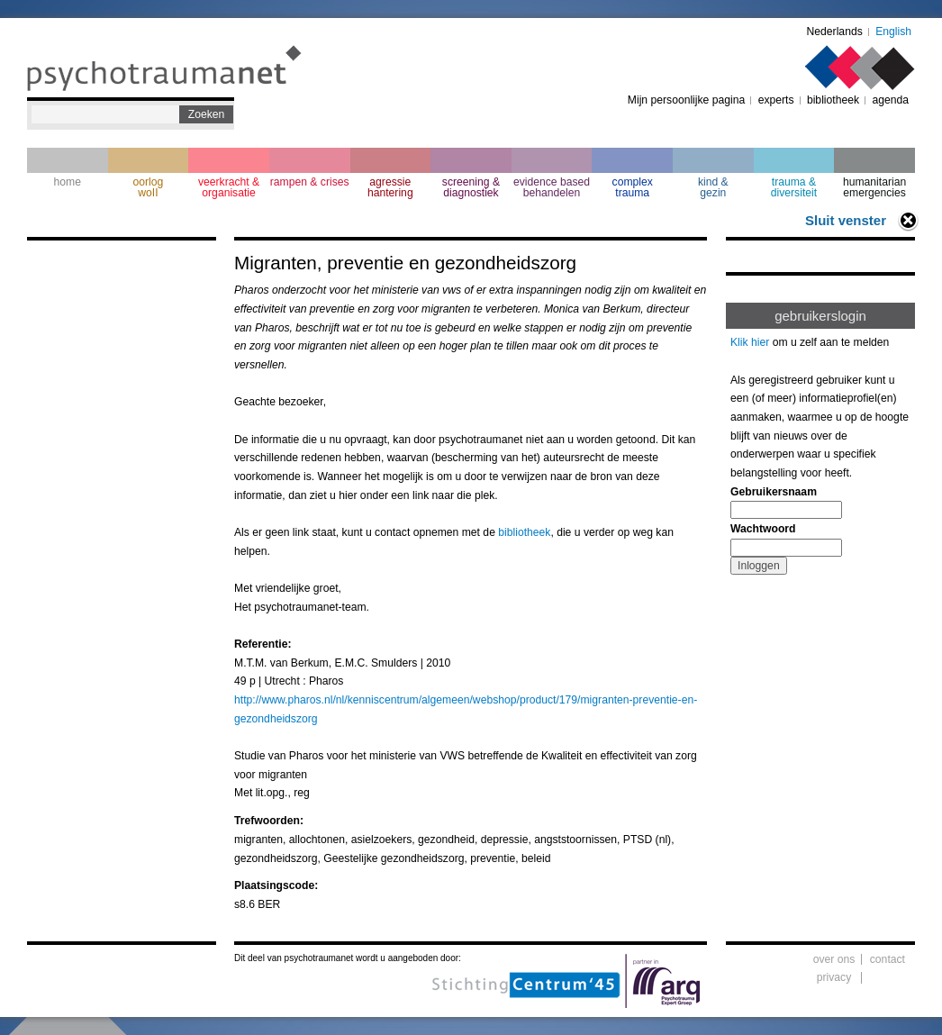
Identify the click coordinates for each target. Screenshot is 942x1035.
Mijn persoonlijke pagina (686, 100)
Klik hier (749, 342)
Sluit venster (845, 220)
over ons (834, 959)
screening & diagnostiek (471, 187)
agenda (890, 100)
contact (887, 959)
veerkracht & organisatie (228, 187)
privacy (834, 977)
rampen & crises (309, 182)
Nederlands (835, 31)
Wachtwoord (762, 528)
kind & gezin (713, 187)
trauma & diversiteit (794, 187)
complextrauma (632, 187)
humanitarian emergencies (874, 187)
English (893, 31)
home (67, 182)
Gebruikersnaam (773, 492)
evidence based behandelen (551, 187)
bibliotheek (833, 100)
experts (776, 100)
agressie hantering (390, 187)
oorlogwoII (148, 187)
